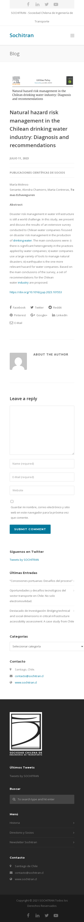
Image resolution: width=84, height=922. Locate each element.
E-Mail (16, 323)
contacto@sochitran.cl (29, 676)
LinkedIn (59, 315)
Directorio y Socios (22, 832)
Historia (15, 823)
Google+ (39, 315)
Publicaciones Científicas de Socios (37, 172)
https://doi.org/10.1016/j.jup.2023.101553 (36, 292)
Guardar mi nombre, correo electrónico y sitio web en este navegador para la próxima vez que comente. (40, 512)
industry (23, 282)
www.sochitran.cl (26, 682)
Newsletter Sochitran (23, 842)
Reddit (55, 307)
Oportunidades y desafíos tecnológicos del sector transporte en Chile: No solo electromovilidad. (38, 595)
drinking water (22, 240)
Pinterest (18, 315)
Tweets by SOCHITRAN (24, 560)
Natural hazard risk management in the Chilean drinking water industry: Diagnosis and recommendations (39, 129)
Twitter (37, 307)
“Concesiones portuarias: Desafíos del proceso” (41, 581)
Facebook (18, 307)
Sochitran (22, 35)
